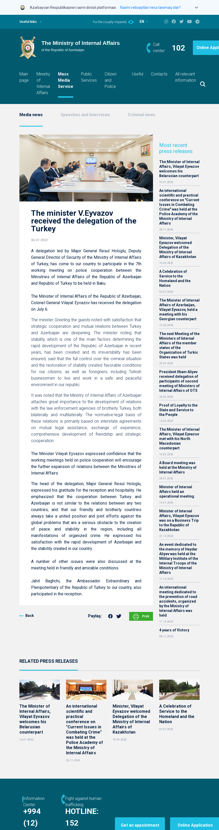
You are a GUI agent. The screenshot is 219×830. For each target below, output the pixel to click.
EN (142, 21)
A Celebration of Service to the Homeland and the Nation (175, 278)
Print (141, 616)
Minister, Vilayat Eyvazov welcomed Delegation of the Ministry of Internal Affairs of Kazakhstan (177, 247)
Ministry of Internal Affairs (43, 83)
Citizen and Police (110, 80)
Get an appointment (155, 813)
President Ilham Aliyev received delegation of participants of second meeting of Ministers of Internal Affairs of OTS (179, 381)
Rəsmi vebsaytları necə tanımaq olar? (150, 7)
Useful (137, 74)
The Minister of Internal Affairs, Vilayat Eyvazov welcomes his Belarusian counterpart (179, 169)
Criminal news (141, 114)
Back (29, 615)
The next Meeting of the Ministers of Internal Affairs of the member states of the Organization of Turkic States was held (179, 345)
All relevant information (185, 77)
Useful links (28, 22)
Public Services (89, 77)
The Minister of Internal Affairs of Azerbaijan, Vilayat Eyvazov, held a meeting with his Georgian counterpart (179, 309)
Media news (31, 114)
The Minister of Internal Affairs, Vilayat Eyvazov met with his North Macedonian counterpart (179, 438)
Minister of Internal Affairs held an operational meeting (176, 491)
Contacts (159, 74)
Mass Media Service (65, 80)
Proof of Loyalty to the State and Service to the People (178, 410)
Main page (24, 77)
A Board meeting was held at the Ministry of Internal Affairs (177, 467)
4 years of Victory (174, 630)
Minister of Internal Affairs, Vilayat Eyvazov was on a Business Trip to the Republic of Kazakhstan (179, 520)
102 (178, 47)
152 (97, 822)
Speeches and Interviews (85, 114)
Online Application (185, 813)
